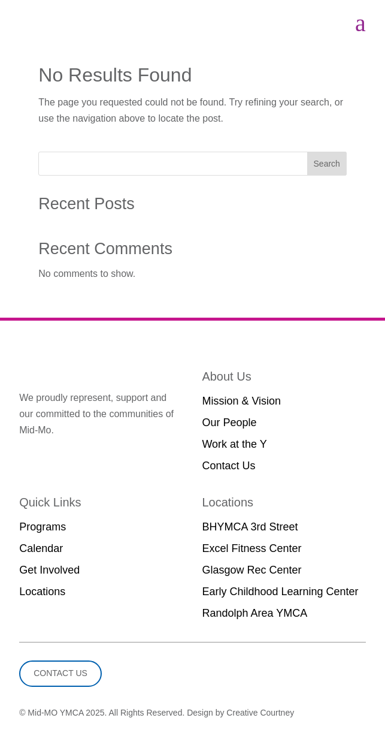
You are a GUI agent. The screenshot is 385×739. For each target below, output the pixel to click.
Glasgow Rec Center (251, 570)
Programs (42, 527)
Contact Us (228, 466)
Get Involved (49, 570)
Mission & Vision (241, 401)
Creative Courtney (260, 712)
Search (327, 163)
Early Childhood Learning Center (280, 592)
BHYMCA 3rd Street (250, 527)
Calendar (41, 548)
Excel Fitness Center (251, 548)
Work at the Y (234, 444)
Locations (42, 592)
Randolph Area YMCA (254, 613)
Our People (229, 423)
